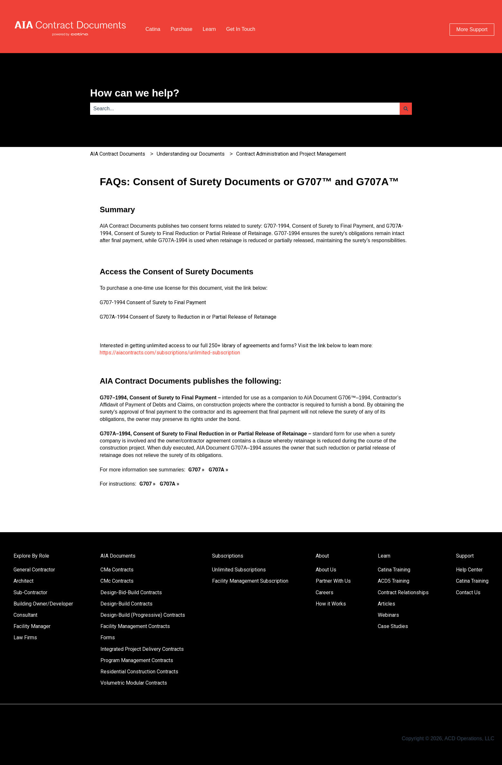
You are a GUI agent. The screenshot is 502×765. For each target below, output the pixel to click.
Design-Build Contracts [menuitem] (126, 604)
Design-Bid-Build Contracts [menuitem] (131, 592)
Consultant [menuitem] (25, 615)
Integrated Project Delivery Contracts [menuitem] (142, 649)
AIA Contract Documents (117, 154)
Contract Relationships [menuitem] (403, 592)
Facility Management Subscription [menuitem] (250, 581)
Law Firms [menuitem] (25, 637)
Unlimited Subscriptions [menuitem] (239, 570)
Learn (209, 29)
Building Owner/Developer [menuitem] (43, 604)
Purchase (181, 29)
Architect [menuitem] (23, 581)
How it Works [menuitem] (331, 604)
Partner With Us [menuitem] (333, 581)
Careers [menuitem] (324, 592)
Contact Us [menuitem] (468, 592)
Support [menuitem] (465, 556)
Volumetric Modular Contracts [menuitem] (133, 683)
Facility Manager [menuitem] (32, 626)
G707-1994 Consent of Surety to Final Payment (153, 302)
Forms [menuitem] (107, 637)
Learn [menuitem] (384, 556)
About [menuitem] (322, 556)
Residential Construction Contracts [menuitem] (139, 672)
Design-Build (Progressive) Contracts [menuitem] (142, 615)
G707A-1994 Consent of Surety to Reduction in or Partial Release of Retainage (188, 317)
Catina (152, 29)
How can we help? (134, 93)
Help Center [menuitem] (469, 570)
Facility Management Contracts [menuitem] (135, 626)
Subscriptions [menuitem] (227, 556)
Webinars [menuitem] (388, 615)
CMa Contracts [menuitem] (117, 570)
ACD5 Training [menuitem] (393, 581)
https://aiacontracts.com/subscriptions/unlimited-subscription (170, 353)
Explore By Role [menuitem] (31, 556)
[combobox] (245, 109)
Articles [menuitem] (386, 604)
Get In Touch (240, 29)
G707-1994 (276, 226)
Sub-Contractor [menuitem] (30, 592)
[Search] (406, 109)
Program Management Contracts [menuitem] (136, 660)
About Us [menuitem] (326, 570)
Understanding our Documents (191, 154)
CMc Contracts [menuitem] (117, 581)
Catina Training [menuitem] (394, 570)
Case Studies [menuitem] (393, 626)
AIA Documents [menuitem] (117, 556)
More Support (472, 29)
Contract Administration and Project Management (291, 154)
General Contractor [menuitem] (34, 570)
